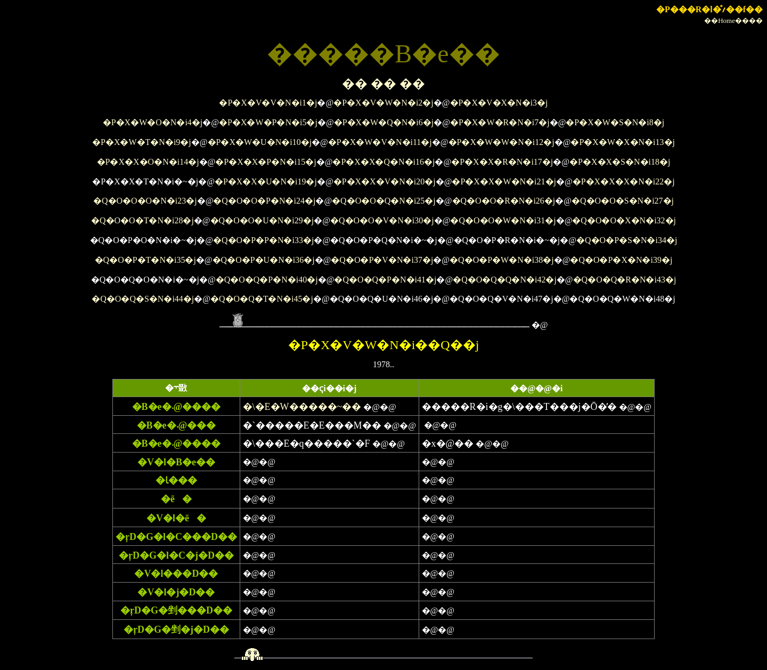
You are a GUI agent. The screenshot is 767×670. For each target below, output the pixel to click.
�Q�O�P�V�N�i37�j (382, 259)
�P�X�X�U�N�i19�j (266, 181)
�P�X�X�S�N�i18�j (619, 161)
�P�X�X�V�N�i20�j (384, 181)
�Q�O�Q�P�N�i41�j (385, 279)
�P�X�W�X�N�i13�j (622, 142)
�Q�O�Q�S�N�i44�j (143, 298)
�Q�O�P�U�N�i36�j (264, 259)
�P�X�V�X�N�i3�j (499, 102)
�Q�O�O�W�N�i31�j (503, 220)
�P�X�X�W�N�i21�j (504, 181)
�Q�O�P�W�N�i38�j (502, 259)
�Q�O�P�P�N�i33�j (263, 240)
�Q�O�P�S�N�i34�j (626, 240)
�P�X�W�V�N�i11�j (380, 142)
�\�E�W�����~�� (302, 406)
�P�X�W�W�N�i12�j (501, 142)
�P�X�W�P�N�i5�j (268, 122)
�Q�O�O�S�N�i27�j (623, 200)
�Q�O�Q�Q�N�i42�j (505, 279)
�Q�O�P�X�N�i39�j (621, 259)
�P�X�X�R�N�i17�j (502, 161)
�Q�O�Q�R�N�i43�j (624, 279)
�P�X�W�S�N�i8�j (615, 122)
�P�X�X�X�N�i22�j (624, 181)
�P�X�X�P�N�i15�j (265, 161)
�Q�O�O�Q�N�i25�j (384, 200)
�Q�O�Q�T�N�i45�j (261, 298)
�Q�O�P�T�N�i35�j (145, 259)
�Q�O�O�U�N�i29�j (262, 220)
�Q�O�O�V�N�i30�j (382, 220)
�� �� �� (383, 84)
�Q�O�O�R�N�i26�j (504, 200)
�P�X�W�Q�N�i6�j (384, 122)
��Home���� (733, 21)
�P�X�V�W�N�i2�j (383, 102)
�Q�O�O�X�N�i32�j (624, 220)
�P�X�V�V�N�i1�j (268, 102)
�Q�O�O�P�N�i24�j (264, 200)
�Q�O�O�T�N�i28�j (142, 220)
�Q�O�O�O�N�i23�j (145, 200)
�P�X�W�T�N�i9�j (141, 142)
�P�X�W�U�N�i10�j (260, 142)
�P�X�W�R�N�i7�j (500, 122)
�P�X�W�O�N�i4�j (153, 122)
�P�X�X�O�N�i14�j (148, 161)
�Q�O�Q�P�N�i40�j (267, 279)
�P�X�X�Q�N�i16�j (383, 161)
